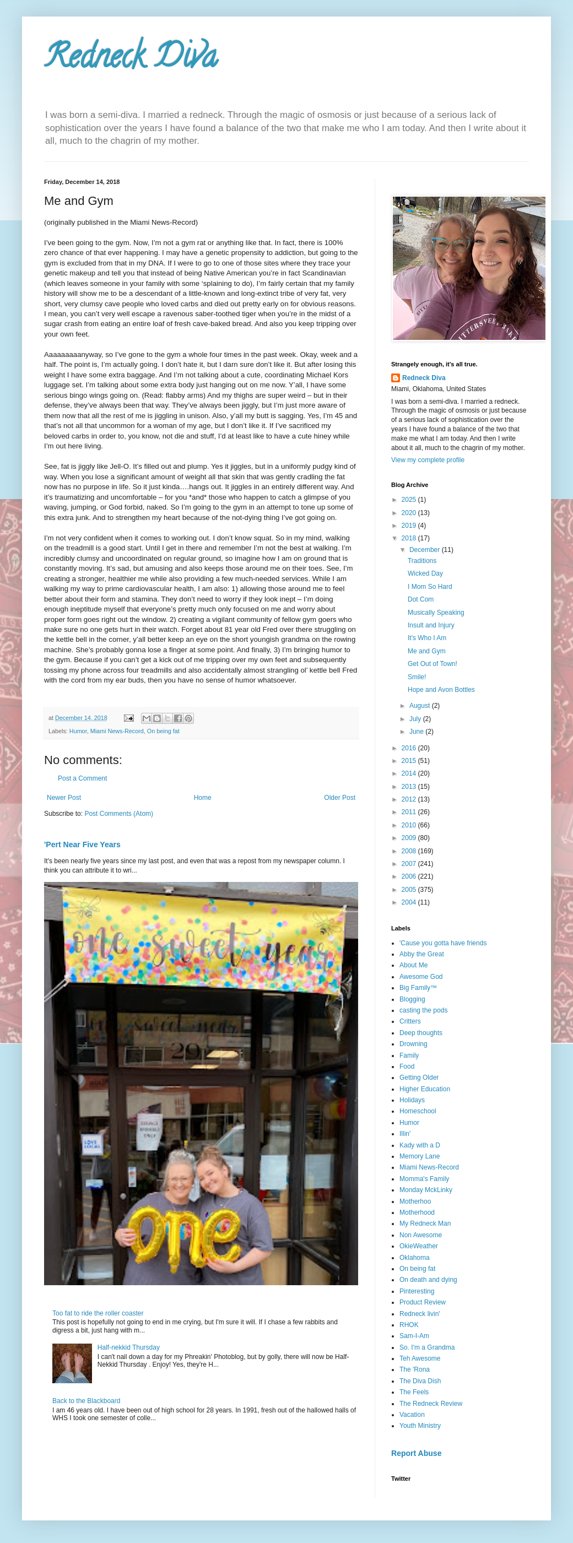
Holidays (412, 1100)
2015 (410, 761)
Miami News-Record (117, 731)
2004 (410, 902)
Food (406, 1066)
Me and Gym (427, 651)
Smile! (417, 677)
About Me (413, 965)
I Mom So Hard (430, 587)
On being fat (163, 731)
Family (409, 1055)
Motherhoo (415, 1201)
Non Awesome (420, 1235)
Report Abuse (416, 1453)
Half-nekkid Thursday (129, 1347)
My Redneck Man (425, 1223)
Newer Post (64, 798)
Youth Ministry (420, 1426)
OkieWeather (418, 1246)
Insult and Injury (431, 625)
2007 (410, 864)
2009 (410, 838)
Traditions (422, 561)
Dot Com (421, 599)
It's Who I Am (427, 638)
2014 (410, 773)
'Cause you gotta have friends (442, 943)
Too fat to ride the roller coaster (97, 1313)
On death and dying (428, 1280)
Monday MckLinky (425, 1190)
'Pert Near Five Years (82, 844)
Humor (78, 731)
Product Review (422, 1302)
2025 (410, 499)
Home (203, 798)
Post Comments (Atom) (118, 813)
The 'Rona (414, 1369)
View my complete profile (427, 460)
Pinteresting (416, 1291)
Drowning (413, 1044)
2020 (410, 513)
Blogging (412, 999)
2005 (410, 890)
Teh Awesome (420, 1358)
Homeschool (417, 1111)
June (417, 731)
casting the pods (423, 1010)
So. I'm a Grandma (427, 1347)
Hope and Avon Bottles (441, 690)
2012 (410, 799)
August (420, 706)
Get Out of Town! (432, 664)
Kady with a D (419, 1145)
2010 (410, 825)
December (425, 550)
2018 (410, 538)
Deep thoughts (420, 1033)
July (416, 719)
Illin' (404, 1134)
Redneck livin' (419, 1314)
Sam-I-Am (414, 1336)
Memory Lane (419, 1156)
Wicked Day (425, 573)
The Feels (414, 1392)
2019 (410, 525)
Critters (410, 1021)
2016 (410, 748)
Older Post (339, 798)
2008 (410, 851)
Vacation (412, 1415)
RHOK (409, 1325)
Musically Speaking (436, 612)
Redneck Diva (130, 60)
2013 (410, 787)
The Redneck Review (430, 1403)
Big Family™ (418, 988)
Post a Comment (82, 778)
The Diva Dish (420, 1381)
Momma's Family (424, 1179)
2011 (410, 812)
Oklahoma (414, 1258)
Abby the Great (421, 954)
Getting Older (419, 1077)
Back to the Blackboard (86, 1401)
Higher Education (424, 1089)
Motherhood (417, 1212)
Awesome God (421, 977)
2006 (410, 876)
